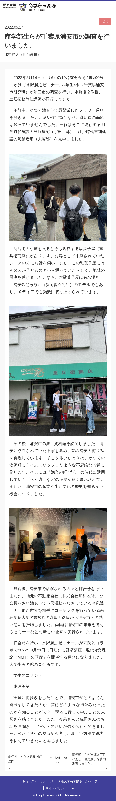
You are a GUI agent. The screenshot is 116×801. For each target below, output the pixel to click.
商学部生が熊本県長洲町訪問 (25, 759)
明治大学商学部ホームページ (77, 781)
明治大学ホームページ (37, 781)
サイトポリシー (56, 788)
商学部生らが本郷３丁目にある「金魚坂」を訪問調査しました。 (89, 759)
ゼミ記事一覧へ (58, 760)
